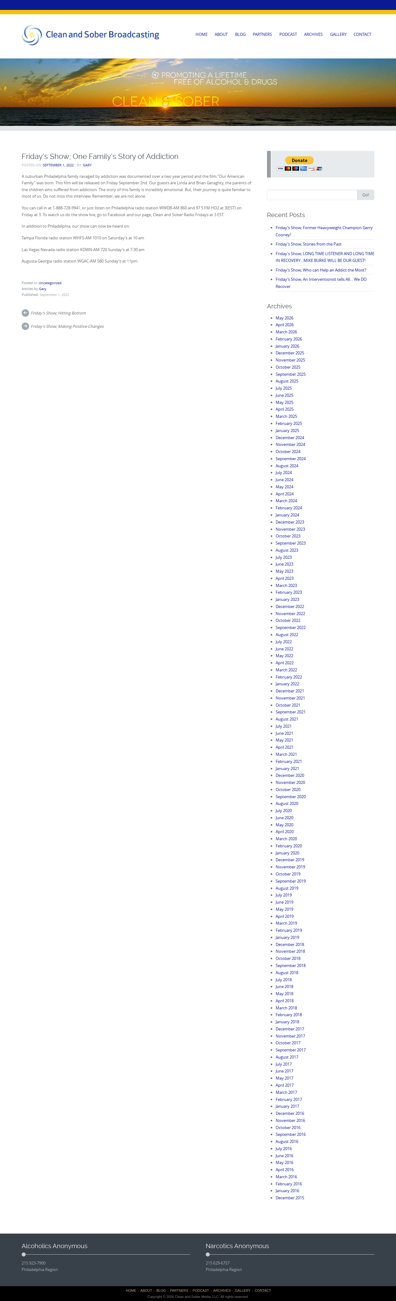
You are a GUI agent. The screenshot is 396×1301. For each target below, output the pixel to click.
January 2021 (287, 768)
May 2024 (284, 487)
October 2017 (288, 1043)
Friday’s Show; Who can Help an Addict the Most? (321, 270)
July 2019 (284, 895)
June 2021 (284, 733)
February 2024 (289, 508)
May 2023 (284, 571)
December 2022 (290, 606)
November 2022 (290, 613)
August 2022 (287, 634)
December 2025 (290, 353)
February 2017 (289, 1099)
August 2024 (287, 466)
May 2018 (284, 993)
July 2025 (284, 388)
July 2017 (284, 1064)
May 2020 (284, 825)
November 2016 (290, 1120)
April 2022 (285, 662)
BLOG (240, 34)
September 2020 (291, 796)
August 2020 (287, 803)
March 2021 (286, 754)
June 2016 (284, 1155)
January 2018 (287, 1022)
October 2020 (288, 789)
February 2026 (289, 339)
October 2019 (288, 874)
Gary (87, 165)
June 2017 (284, 1071)
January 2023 (287, 599)
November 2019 (290, 867)
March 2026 (286, 332)
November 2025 (290, 360)
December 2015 (290, 1197)
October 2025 (288, 367)
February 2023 (289, 592)
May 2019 (284, 909)
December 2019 (290, 859)
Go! (365, 195)
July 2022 (284, 641)
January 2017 (287, 1106)
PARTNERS (262, 34)
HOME (202, 34)
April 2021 (285, 747)
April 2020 (285, 831)
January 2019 (287, 937)
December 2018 (290, 944)
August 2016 (287, 1141)
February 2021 (289, 761)
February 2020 (289, 846)
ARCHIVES (313, 34)
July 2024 (284, 472)
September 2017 (291, 1050)
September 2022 (291, 627)
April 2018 (285, 1001)
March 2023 (286, 585)
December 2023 (290, 522)
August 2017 (287, 1057)
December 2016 (290, 1113)
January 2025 (287, 430)
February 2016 (289, 1184)
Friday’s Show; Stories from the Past (309, 244)
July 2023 (284, 557)
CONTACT (362, 34)
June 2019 (284, 902)
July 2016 (284, 1148)
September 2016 (291, 1134)
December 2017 (290, 1029)
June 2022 (284, 649)
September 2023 (291, 543)
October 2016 (288, 1127)
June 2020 (284, 817)
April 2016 (285, 1169)
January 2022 (287, 684)
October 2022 (288, 620)
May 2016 (284, 1162)
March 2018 (286, 1008)
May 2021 (284, 740)
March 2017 (286, 1092)
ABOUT (221, 34)
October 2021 (288, 705)
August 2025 (287, 381)
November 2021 (290, 698)
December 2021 (290, 691)
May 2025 (284, 402)
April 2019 (285, 916)
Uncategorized (50, 282)
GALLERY (338, 34)
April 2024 (285, 494)
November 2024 (290, 444)
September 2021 (291, 712)
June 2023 (284, 564)
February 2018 (289, 1014)
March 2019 (286, 923)
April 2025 (285, 409)
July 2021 (284, 726)
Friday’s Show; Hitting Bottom (58, 313)
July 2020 (284, 810)
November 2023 (290, 529)
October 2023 (288, 536)
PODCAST (288, 34)
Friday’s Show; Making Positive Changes (67, 326)
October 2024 (288, 451)
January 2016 (287, 1190)
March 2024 (286, 500)
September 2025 (291, 374)
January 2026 (287, 346)
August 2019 (287, 888)
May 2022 (284, 655)
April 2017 (285, 1085)
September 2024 (291, 458)
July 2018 (284, 979)
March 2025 (286, 416)
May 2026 (284, 318)
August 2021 (287, 719)
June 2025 (284, 395)
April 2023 (285, 578)
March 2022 (286, 670)
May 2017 (284, 1078)
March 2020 (286, 838)
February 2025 (289, 423)
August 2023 (287, 550)
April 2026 (285, 324)
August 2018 (287, 972)
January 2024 (287, 515)
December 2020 (290, 775)
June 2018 (284, 986)
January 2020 (287, 853)
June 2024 (284, 479)
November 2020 (290, 782)
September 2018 (291, 965)
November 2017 (290, 1036)
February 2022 (289, 677)
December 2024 (290, 437)
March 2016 (286, 1176)
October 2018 (288, 958)
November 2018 (290, 951)
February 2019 (289, 930)
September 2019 (291, 881)
